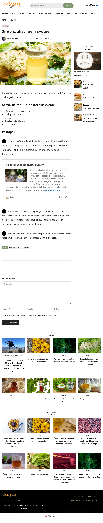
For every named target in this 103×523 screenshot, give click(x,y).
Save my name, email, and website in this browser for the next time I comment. (32, 316)
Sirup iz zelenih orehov (38, 399)
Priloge (86, 81)
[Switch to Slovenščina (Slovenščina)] (51, 516)
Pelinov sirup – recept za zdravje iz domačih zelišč (64, 360)
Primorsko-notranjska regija (13, 356)
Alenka (17, 38)
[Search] (68, 5)
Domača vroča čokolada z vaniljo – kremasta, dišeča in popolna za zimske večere (13, 442)
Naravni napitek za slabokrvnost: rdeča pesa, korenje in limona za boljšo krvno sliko (64, 478)
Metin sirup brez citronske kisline (64, 400)
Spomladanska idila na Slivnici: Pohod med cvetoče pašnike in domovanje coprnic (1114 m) (13, 365)
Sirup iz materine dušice (13, 399)
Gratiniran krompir (91, 108)
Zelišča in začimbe (81, 72)
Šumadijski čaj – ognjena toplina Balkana (13, 475)
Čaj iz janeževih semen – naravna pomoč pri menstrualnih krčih (64, 441)
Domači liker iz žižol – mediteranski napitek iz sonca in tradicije (90, 441)
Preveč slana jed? (81, 75)
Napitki (5, 26)
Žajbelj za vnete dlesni (39, 474)
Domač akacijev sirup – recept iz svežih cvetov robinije (89, 362)
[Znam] (11, 5)
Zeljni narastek (89, 98)
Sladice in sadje (89, 114)
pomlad (12, 247)
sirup (19, 247)
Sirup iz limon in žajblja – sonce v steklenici (38, 360)
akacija (26, 247)
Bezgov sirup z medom (89, 399)
